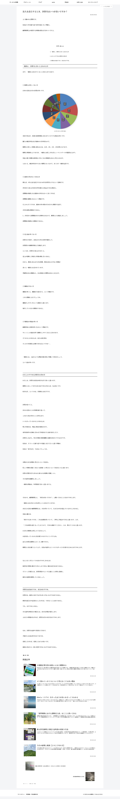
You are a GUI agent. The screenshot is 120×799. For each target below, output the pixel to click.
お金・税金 (26, 657)
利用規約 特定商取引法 (32, 797)
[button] (111, 6)
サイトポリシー (21, 797)
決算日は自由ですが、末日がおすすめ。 (60, 62)
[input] (106, 6)
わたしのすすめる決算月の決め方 (59, 57)
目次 (57, 46)
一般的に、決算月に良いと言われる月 (60, 52)
